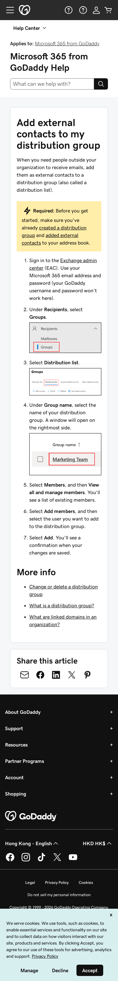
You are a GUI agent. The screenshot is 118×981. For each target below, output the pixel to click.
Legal (30, 882)
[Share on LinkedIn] (56, 674)
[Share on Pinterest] (87, 674)
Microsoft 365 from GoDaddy (67, 43)
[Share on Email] (24, 674)
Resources (16, 744)
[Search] (101, 84)
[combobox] (52, 84)
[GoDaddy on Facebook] (10, 860)
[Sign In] (96, 10)
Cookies (86, 882)
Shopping (15, 793)
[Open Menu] (7, 10)
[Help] (68, 10)
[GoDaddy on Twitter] (57, 860)
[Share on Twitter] (72, 674)
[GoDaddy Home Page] (31, 816)
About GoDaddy (23, 711)
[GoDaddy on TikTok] (42, 860)
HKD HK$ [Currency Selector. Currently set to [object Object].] (98, 843)
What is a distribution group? (61, 605)
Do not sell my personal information (59, 895)
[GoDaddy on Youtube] (73, 860)
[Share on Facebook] (40, 674)
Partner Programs (24, 760)
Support (14, 728)
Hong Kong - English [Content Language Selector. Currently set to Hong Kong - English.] (32, 843)
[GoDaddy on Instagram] (26, 860)
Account (14, 777)
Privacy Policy (57, 882)
